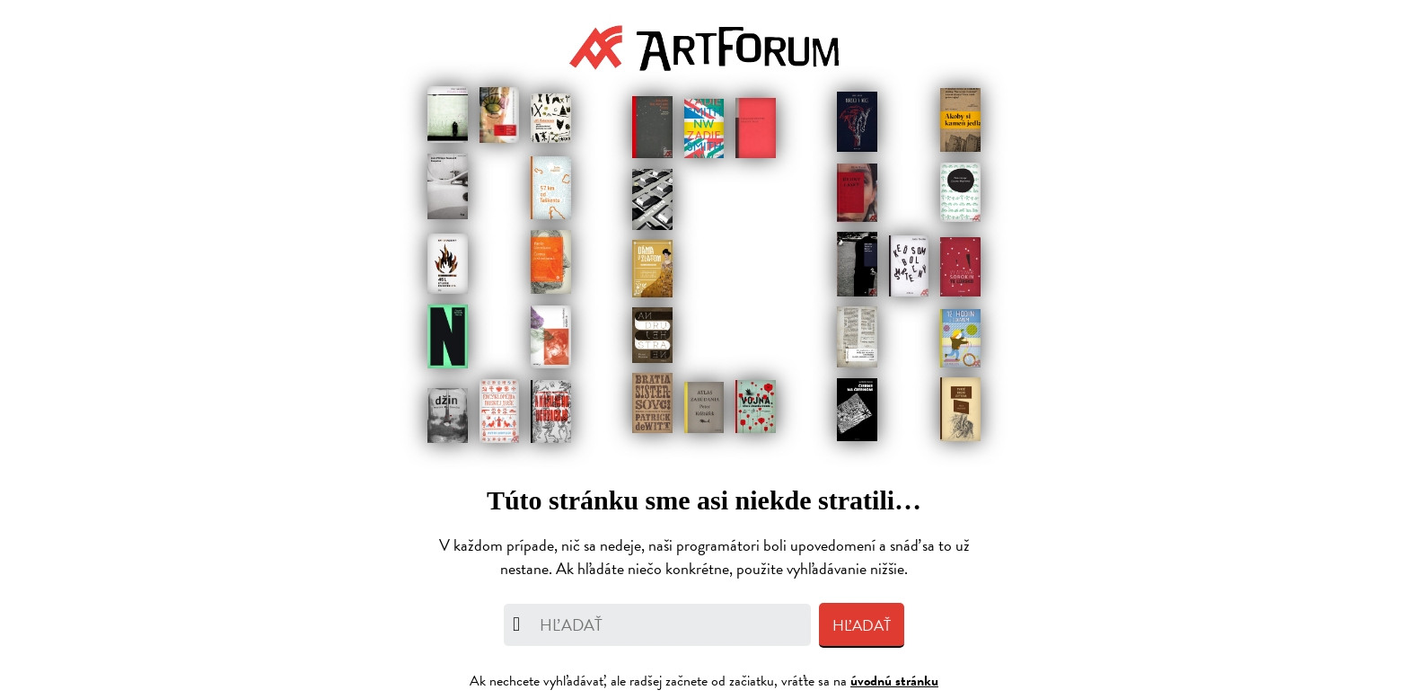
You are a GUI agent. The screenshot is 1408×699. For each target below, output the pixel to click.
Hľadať (861, 626)
